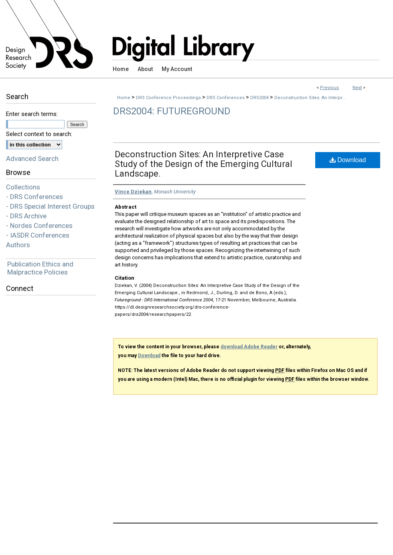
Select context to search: (39, 134)
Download (348, 160)
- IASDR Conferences (37, 235)
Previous (329, 87)
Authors (18, 245)
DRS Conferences (226, 97)
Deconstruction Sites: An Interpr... (310, 97)
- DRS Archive (26, 216)
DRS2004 (260, 97)
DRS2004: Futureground (172, 111)
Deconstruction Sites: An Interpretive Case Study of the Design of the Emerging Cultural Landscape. (203, 164)
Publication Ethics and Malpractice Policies (40, 268)
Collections (23, 187)
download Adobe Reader (249, 347)
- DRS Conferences (34, 197)
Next (357, 87)
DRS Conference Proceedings (169, 97)
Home (123, 97)
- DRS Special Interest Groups (50, 206)
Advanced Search (32, 159)
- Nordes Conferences (39, 226)
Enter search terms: (32, 114)
